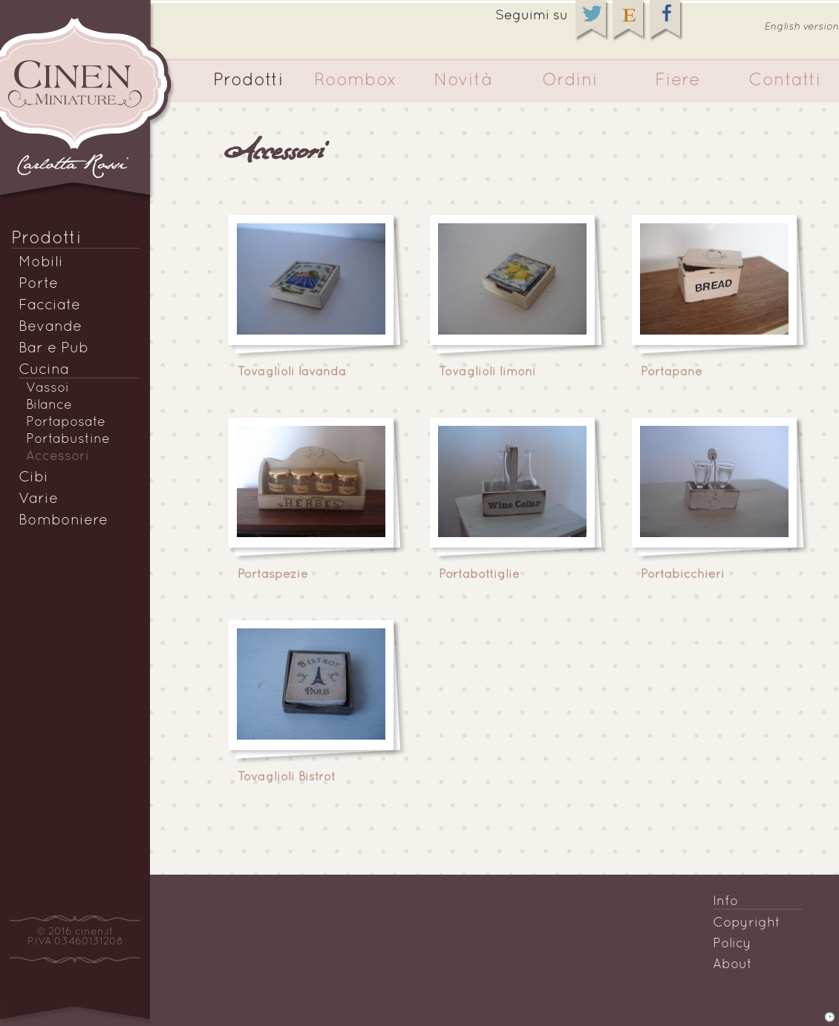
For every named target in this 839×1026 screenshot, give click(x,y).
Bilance (49, 405)
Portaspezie (273, 575)
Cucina (44, 370)
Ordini (570, 81)
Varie (38, 499)
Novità (463, 81)
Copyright (746, 923)
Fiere (677, 81)
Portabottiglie (479, 575)
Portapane (671, 372)
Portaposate (65, 422)
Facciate (49, 305)
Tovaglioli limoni (487, 372)
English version (801, 27)
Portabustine (68, 439)
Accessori (57, 456)
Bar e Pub (53, 348)
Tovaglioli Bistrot (287, 777)
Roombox (355, 81)
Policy (732, 944)
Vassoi (47, 388)
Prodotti (248, 81)
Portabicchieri (683, 575)
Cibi (33, 477)
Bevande (50, 327)
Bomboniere (63, 520)
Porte (38, 284)
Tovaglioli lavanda (292, 372)
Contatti (784, 81)
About (732, 964)
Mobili (41, 262)
